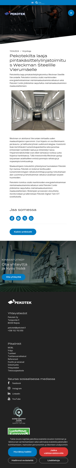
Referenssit (13, 359)
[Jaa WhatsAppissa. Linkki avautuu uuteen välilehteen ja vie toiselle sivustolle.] (32, 218)
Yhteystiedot (13, 367)
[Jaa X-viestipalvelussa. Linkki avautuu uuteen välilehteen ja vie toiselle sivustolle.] (25, 218)
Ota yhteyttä (13, 277)
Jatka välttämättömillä (53, 452)
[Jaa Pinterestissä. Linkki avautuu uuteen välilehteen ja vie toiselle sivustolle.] (19, 218)
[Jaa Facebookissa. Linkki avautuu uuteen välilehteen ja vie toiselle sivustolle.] (13, 218)
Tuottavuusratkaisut (17, 356)
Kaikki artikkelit (23, 231)
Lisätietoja (54, 460)
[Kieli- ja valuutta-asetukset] (33, 2)
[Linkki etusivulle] (15, 13)
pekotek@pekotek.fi (17, 327)
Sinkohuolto (13, 365)
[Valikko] (71, 13)
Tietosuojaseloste (16, 370)
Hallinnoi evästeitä (22, 460)
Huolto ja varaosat (16, 362)
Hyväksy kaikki (22, 451)
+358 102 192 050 (15, 330)
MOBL (10, 347)
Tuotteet (12, 353)
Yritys (10, 350)
